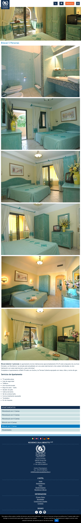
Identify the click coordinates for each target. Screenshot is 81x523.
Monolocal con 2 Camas (11, 411)
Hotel (40, 481)
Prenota (69, 3)
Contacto (40, 503)
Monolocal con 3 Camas (11, 415)
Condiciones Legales (40, 501)
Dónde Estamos (40, 488)
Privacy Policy (40, 497)
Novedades (40, 499)
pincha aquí (40, 518)
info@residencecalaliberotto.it (40, 472)
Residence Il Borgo (41, 490)
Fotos (40, 485)
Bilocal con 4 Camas (9, 422)
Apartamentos (9, 407)
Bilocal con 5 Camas (9, 426)
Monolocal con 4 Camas (11, 419)
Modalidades (7, 430)
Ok (56, 520)
